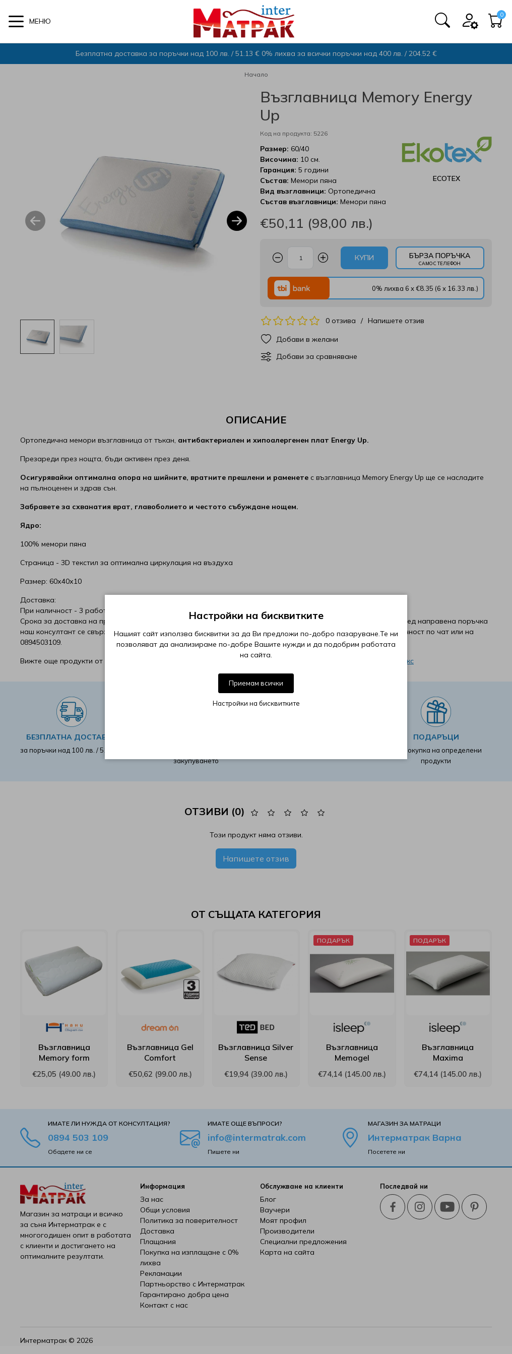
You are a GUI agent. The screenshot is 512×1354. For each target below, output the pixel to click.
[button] (29, 21)
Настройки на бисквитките (256, 703)
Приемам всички (256, 683)
